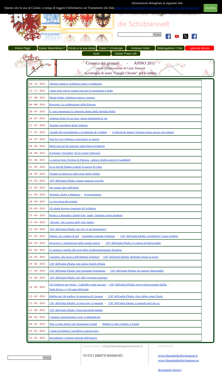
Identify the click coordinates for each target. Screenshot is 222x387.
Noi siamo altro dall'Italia (64, 187)
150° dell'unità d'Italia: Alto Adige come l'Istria (135, 296)
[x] (185, 36)
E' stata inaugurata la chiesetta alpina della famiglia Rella (82, 111)
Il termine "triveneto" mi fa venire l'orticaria (74, 153)
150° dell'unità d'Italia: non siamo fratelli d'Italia (77, 263)
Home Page (22, 48)
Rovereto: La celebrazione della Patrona (72, 104)
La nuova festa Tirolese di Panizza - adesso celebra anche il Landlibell (90, 159)
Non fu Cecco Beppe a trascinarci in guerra (74, 139)
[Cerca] (135, 34)
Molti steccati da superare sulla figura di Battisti (77, 146)
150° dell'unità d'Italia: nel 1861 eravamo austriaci (78, 277)
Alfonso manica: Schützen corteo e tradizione (75, 83)
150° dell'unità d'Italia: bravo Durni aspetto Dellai (138, 284)
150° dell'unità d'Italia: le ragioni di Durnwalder (133, 243)
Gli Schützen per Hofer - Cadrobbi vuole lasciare (77, 284)
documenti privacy (170, 370)
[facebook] (168, 36)
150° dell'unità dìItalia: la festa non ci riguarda (76, 303)
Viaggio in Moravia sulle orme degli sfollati (74, 173)
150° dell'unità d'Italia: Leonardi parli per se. (134, 303)
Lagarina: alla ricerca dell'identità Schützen (74, 256)
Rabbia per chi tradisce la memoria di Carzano (76, 296)
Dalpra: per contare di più (64, 236)
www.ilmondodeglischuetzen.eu (178, 360)
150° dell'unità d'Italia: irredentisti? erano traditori (149, 236)
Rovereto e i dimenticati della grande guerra (74, 243)
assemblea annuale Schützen (98, 236)
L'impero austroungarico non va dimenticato (74, 317)
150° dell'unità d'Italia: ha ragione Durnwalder (137, 270)
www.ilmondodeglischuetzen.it (178, 355)
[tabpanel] (120, 68)
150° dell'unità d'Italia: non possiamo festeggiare (77, 270)
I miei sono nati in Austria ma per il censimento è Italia (81, 90)
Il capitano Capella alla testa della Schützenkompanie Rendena (85, 250)
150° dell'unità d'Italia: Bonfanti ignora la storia (130, 256)
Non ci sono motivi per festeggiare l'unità (73, 324)
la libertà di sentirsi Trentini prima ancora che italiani (143, 132)
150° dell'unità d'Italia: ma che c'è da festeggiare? (77, 229)
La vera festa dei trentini (63, 201)
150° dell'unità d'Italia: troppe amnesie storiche (76, 180)
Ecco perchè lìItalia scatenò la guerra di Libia (75, 166)
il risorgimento (92, 194)
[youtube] (177, 36)
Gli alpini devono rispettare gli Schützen (72, 208)
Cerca (157, 34)
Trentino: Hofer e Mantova (64, 194)
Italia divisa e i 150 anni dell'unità (68, 289)
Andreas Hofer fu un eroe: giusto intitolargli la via (78, 118)
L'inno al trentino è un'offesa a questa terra (73, 330)
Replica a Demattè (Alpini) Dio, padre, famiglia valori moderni (85, 215)
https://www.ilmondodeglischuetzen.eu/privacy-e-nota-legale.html (157, 8)
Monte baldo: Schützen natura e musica (72, 97)
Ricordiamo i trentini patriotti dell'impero (73, 337)
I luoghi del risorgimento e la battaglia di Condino (78, 132)
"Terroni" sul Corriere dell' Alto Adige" (72, 222)
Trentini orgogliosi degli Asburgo (68, 125)
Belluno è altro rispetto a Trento (120, 324)
